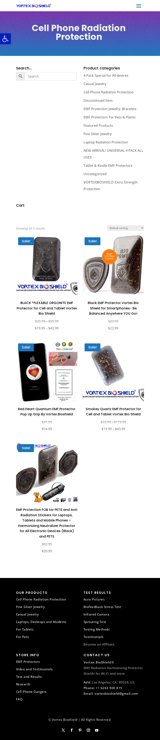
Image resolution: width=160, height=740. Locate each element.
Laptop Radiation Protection (106, 142)
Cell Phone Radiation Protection (109, 92)
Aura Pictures (94, 599)
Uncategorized (95, 174)
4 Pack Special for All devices (106, 75)
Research (23, 684)
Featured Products (98, 125)
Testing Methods (97, 629)
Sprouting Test (95, 622)
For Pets (22, 637)
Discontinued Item (98, 100)
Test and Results (29, 677)
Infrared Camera (97, 614)
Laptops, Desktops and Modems (41, 622)
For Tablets (25, 629)
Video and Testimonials (34, 669)
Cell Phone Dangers (31, 692)
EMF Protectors (28, 662)
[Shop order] (125, 228)
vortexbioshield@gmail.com (116, 693)
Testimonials (94, 637)
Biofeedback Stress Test (102, 607)
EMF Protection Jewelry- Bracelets (110, 109)
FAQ (19, 699)
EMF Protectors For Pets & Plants (110, 117)
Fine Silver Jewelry (98, 134)
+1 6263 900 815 (109, 688)
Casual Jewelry (95, 84)
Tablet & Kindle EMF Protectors (108, 165)
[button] (5, 38)
